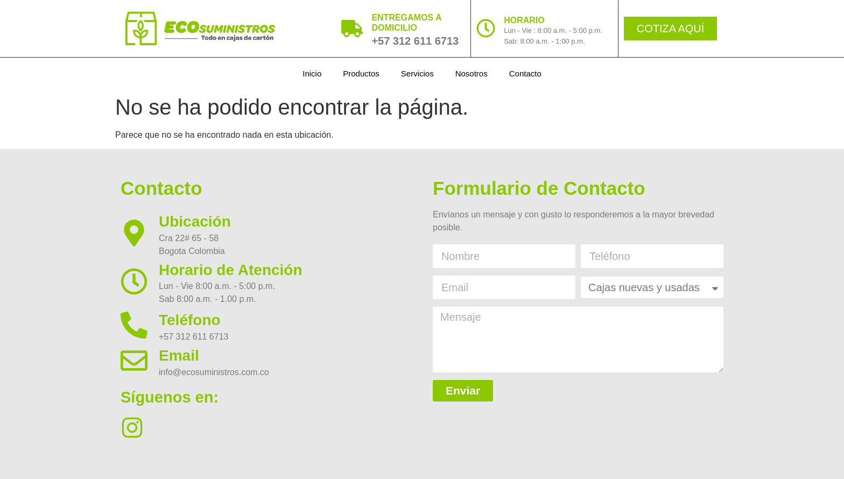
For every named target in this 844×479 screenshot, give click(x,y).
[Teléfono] (134, 325)
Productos (361, 73)
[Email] (134, 360)
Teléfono (190, 320)
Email (179, 355)
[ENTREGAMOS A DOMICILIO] (352, 28)
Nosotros (471, 73)
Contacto (525, 73)
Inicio (312, 73)
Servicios (417, 73)
